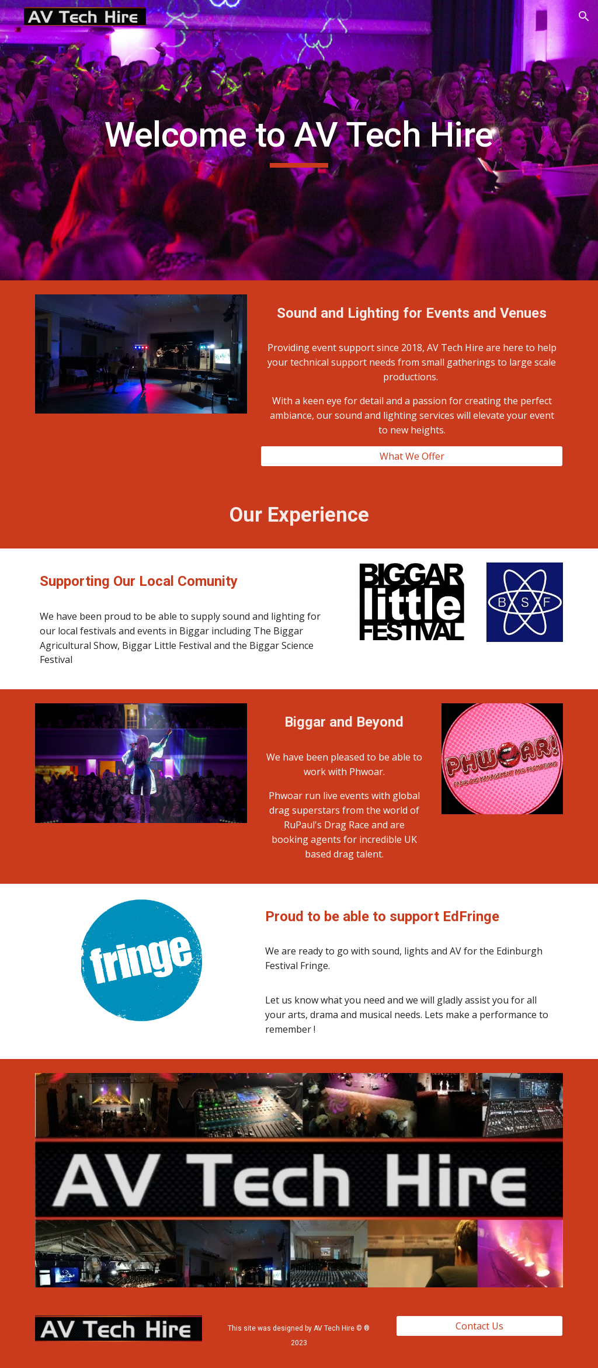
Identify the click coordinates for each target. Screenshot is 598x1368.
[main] (299, 140)
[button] (584, 16)
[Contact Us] (479, 1326)
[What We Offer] (411, 456)
